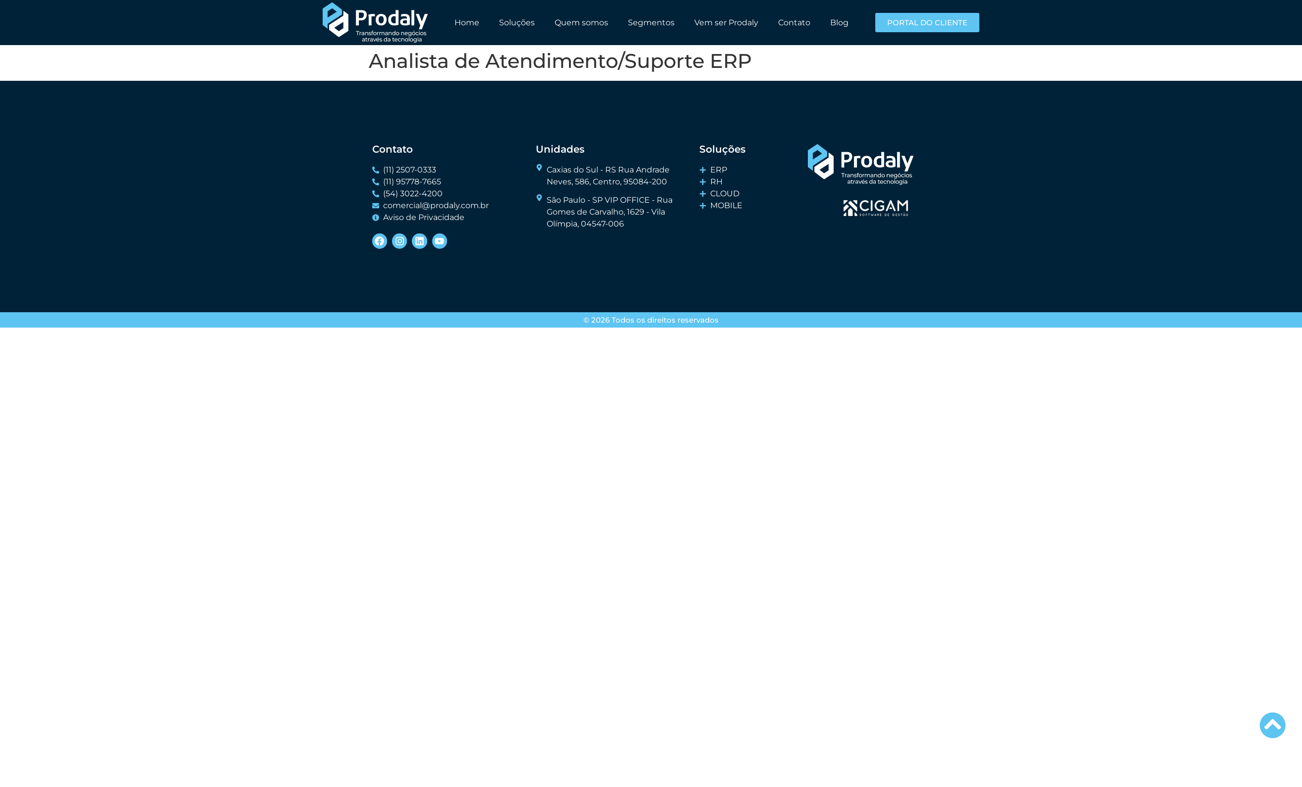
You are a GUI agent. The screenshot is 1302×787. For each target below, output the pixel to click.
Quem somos (581, 22)
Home (466, 22)
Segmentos (651, 22)
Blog (839, 22)
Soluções (517, 22)
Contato (794, 22)
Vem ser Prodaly (726, 22)
